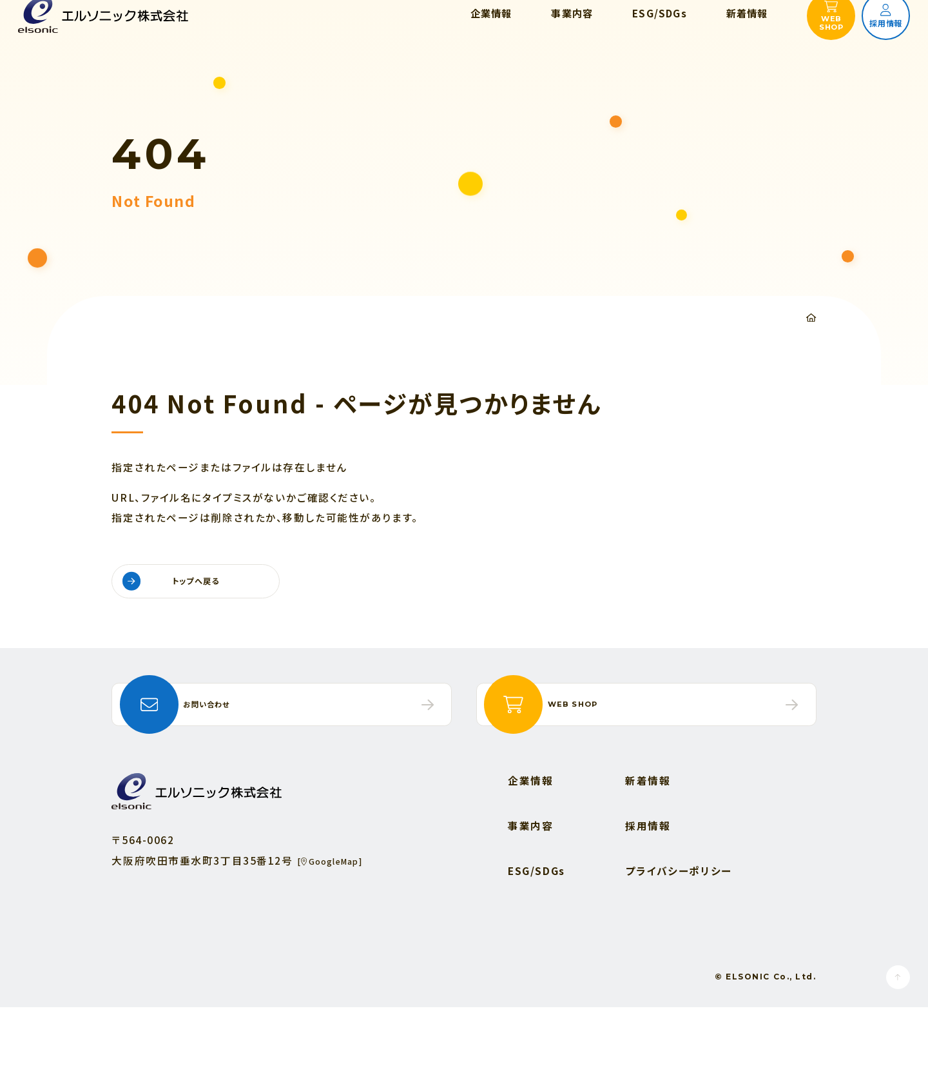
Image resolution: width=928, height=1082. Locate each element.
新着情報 (647, 854)
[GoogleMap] (340, 934)
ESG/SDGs (536, 945)
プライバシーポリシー (678, 945)
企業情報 (530, 854)
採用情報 (647, 899)
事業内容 (530, 899)
